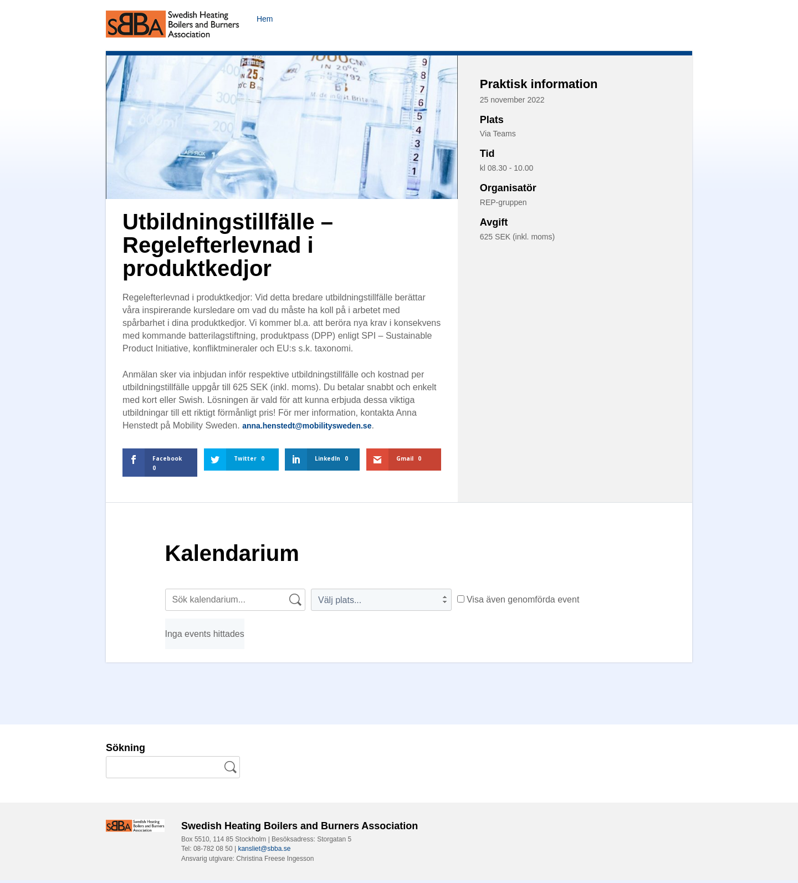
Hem (266, 18)
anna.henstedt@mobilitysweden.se (316, 428)
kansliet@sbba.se (264, 851)
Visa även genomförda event (518, 602)
